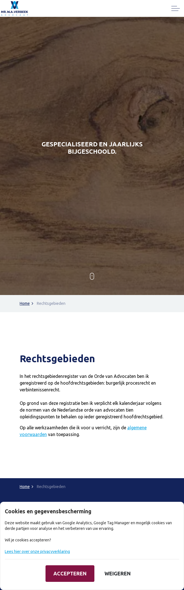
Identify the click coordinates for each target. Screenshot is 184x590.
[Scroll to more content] (92, 277)
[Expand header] (175, 8)
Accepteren (70, 574)
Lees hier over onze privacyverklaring (37, 551)
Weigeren (117, 574)
